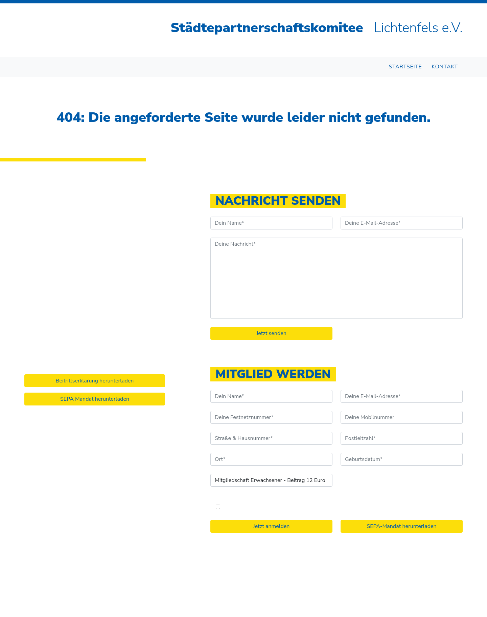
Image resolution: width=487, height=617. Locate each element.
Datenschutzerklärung (326, 580)
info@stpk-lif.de (49, 295)
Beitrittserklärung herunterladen (95, 380)
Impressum (281, 580)
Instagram (41, 314)
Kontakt (445, 66)
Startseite (405, 66)
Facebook (41, 305)
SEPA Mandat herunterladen (94, 399)
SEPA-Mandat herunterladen (401, 526)
